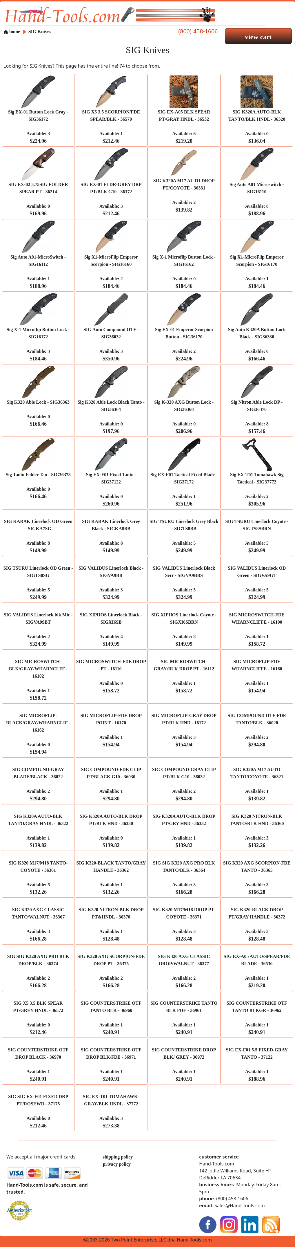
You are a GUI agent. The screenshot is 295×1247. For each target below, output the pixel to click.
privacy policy (117, 1164)
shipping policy (118, 1156)
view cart (258, 37)
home (11, 31)
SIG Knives (39, 31)
